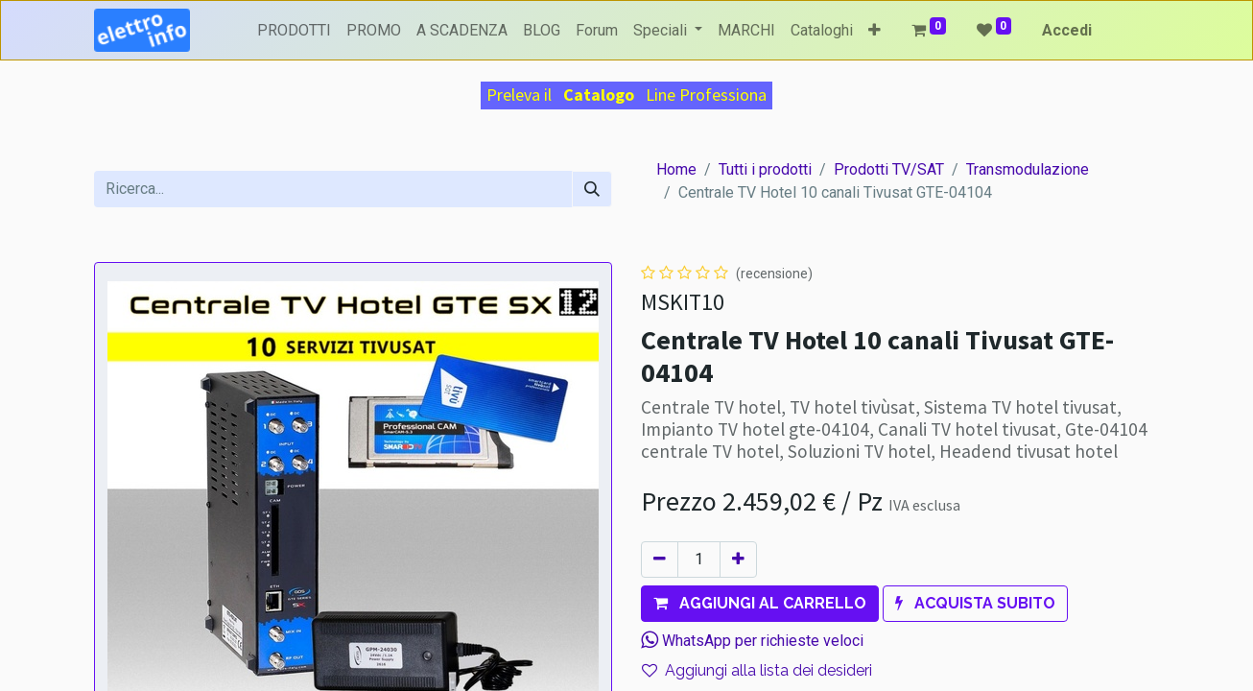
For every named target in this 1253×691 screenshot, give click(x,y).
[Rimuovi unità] (659, 559)
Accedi (1067, 30)
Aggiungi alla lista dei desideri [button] (757, 670)
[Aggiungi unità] (738, 559)
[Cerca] (592, 189)
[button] (874, 31)
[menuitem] (294, 31)
